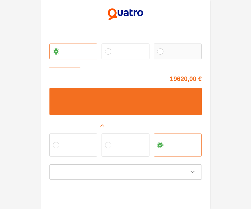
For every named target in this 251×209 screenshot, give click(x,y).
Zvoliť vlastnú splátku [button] (66, 66)
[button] (125, 125)
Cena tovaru (58, 78)
